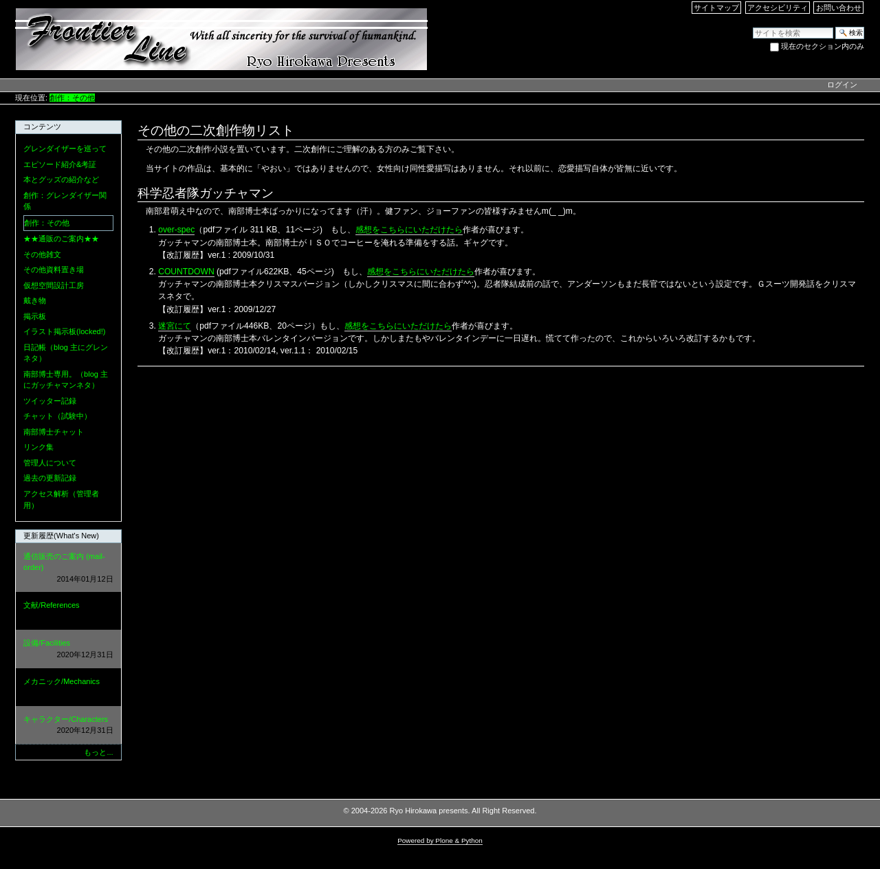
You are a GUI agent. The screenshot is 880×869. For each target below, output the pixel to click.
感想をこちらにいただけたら (409, 229)
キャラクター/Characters (68, 725)
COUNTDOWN (186, 271)
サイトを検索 (752, 26)
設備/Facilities (68, 649)
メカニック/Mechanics (68, 687)
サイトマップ (716, 7)
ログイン (842, 84)
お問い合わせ (838, 7)
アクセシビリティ (777, 7)
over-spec (176, 229)
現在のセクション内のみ (822, 46)
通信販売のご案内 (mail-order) (68, 568)
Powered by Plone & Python (440, 840)
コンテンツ (42, 126)
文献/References (68, 611)
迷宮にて (174, 326)
